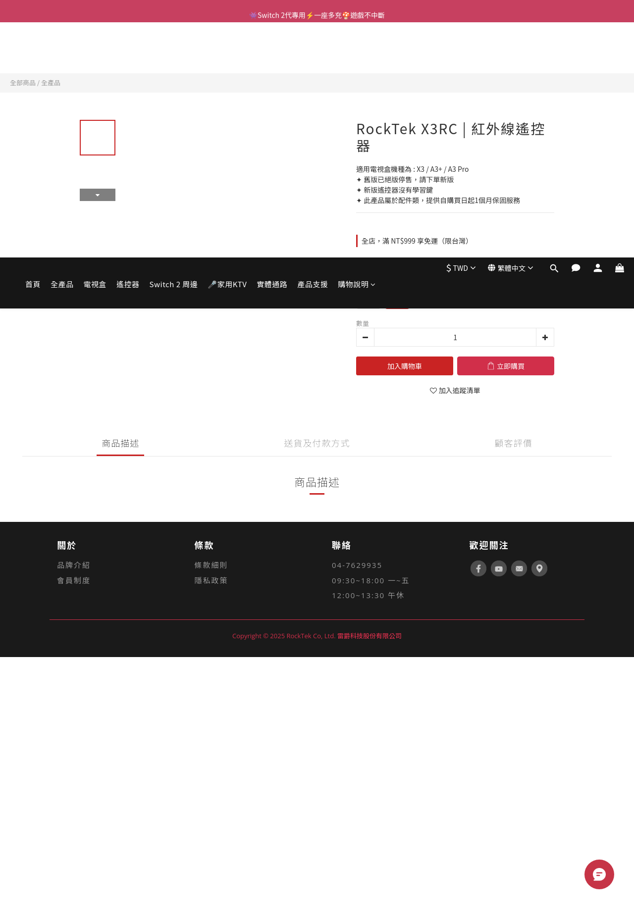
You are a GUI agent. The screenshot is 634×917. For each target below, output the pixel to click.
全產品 (62, 49)
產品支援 (312, 49)
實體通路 (272, 49)
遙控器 (128, 49)
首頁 (33, 49)
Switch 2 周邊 (174, 49)
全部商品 (23, 82)
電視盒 (95, 49)
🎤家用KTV (227, 49)
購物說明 (357, 49)
